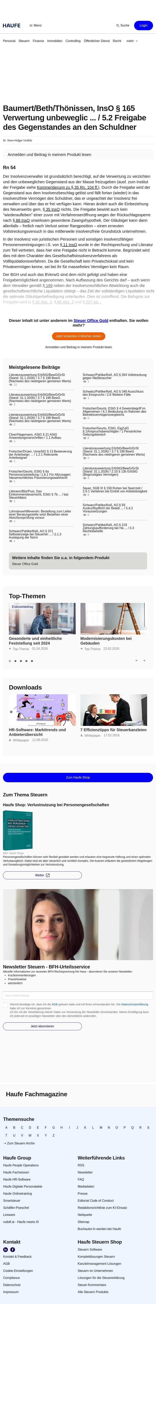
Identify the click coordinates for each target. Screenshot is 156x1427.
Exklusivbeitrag (22, 606)
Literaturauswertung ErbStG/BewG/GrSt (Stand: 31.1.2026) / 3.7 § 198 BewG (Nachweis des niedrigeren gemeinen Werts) (40, 378)
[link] (9, 41)
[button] (35, 25)
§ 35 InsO (51, 209)
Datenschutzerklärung (134, 1004)
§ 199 (47, 285)
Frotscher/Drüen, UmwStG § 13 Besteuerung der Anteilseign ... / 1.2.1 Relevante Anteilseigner (40, 454)
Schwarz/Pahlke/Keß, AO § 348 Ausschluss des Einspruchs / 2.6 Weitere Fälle (113, 393)
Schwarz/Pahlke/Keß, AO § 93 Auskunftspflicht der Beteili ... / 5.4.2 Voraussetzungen (108, 508)
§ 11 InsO (68, 245)
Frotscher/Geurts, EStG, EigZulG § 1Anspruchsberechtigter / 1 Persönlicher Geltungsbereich (112, 431)
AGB (55, 1004)
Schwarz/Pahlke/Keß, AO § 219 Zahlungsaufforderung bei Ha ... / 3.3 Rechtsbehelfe (108, 528)
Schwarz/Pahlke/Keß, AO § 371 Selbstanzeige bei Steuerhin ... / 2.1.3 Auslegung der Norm (35, 534)
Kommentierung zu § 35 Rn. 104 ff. (67, 187)
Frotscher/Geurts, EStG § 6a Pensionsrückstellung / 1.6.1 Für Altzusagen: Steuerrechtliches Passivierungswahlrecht (40, 474)
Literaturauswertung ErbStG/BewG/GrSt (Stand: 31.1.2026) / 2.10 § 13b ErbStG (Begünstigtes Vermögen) (111, 471)
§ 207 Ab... (92, 302)
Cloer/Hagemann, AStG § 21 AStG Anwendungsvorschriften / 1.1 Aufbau (35, 436)
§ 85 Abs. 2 (64, 302)
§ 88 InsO (21, 220)
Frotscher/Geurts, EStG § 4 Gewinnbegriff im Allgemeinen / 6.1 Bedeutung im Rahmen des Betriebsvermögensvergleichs (114, 411)
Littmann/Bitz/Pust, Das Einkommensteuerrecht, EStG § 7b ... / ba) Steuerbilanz (38, 494)
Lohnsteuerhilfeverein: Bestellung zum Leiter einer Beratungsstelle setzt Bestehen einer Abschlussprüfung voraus (40, 514)
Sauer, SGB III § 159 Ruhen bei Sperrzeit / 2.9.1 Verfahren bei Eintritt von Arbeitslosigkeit (115, 490)
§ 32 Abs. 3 (42, 302)
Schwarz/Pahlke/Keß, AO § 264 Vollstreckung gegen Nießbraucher (115, 376)
